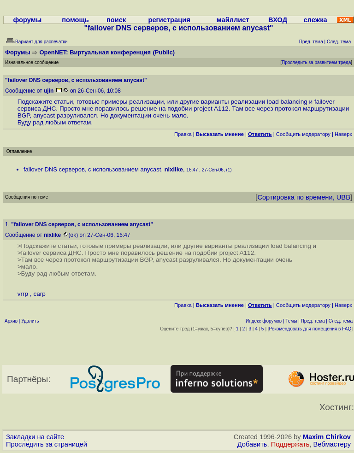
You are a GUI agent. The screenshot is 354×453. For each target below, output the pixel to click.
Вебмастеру (332, 444)
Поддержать (290, 444)
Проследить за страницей (46, 444)
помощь (75, 20)
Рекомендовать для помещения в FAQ (310, 328)
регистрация (169, 20)
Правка (183, 134)
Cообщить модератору (303, 134)
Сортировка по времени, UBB (303, 197)
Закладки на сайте (35, 437)
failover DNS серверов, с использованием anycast (92, 169)
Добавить (252, 444)
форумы (27, 20)
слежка (315, 20)
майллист (233, 20)
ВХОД (277, 20)
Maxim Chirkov (327, 437)
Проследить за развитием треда (316, 62)
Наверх (343, 134)
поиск (116, 20)
